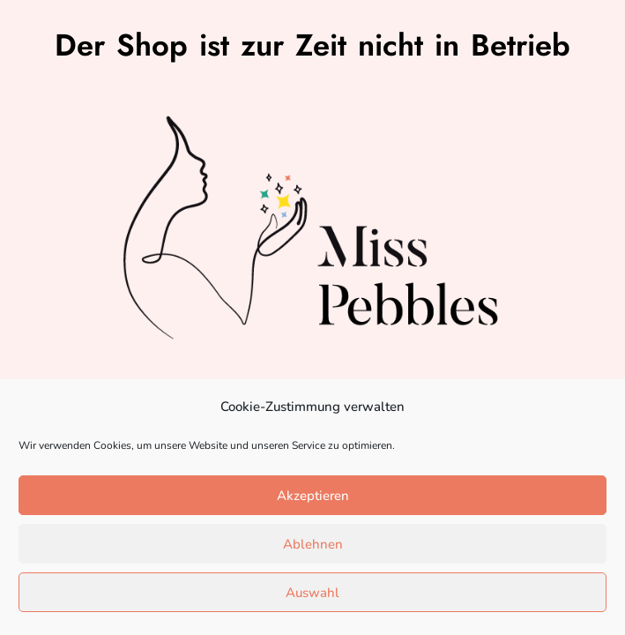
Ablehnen (313, 544)
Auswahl (312, 592)
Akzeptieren (313, 495)
